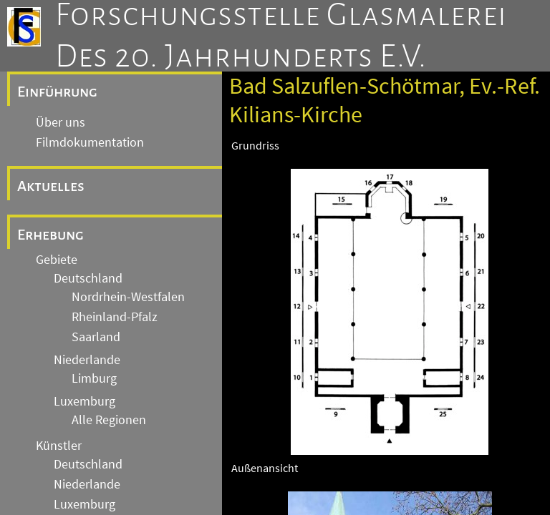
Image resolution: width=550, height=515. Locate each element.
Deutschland (88, 278)
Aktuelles (51, 186)
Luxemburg (84, 401)
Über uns (60, 122)
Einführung (57, 91)
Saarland (96, 337)
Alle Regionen (109, 420)
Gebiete (56, 260)
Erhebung (50, 234)
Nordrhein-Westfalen (128, 297)
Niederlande (87, 360)
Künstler (59, 445)
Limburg (94, 378)
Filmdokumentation (90, 142)
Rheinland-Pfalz (115, 317)
